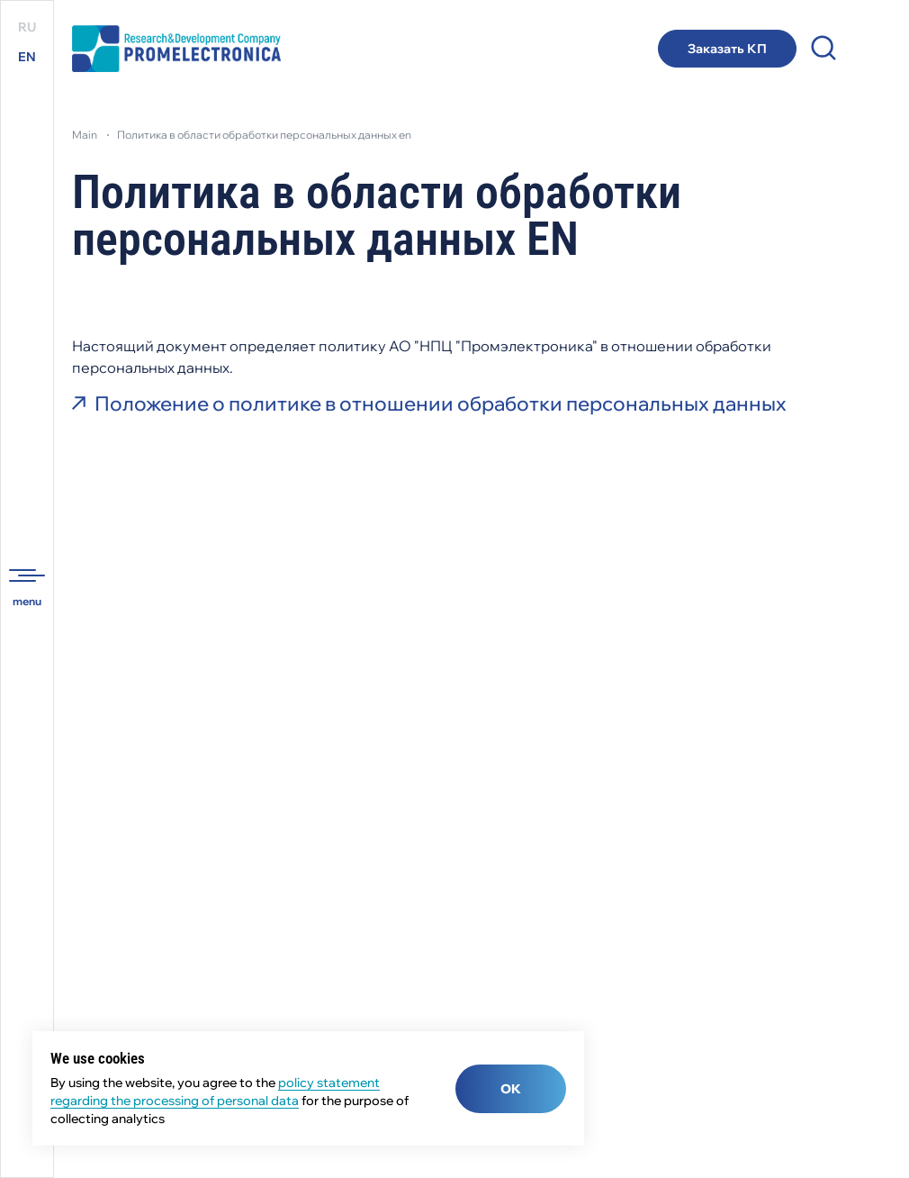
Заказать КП (727, 49)
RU (27, 27)
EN (27, 57)
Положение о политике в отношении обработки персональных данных (440, 403)
